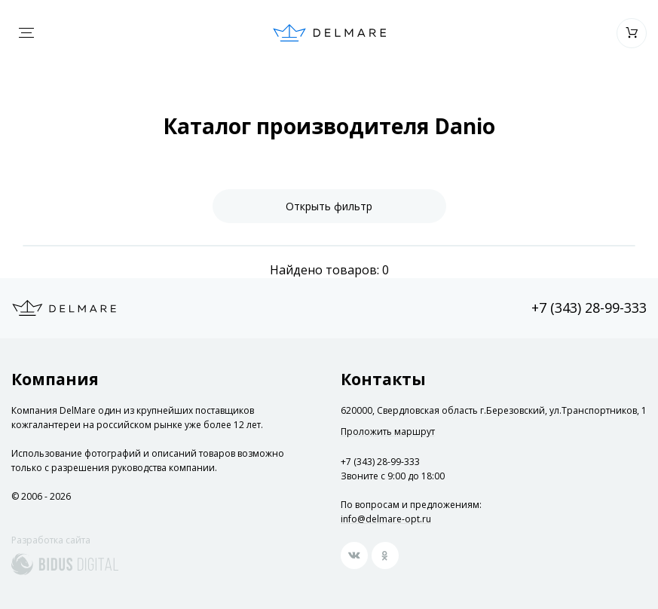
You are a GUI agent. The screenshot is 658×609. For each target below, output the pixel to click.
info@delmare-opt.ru (386, 519)
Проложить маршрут (388, 432)
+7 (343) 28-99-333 (589, 307)
